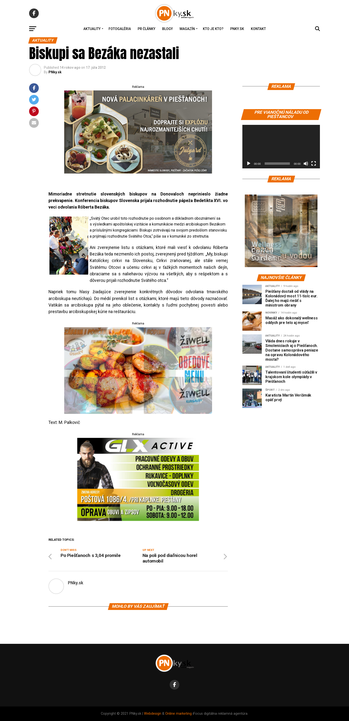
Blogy (167, 29)
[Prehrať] (248, 163)
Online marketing (178, 714)
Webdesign (152, 714)
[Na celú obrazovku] (313, 163)
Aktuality (92, 29)
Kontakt (258, 29)
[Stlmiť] (305, 163)
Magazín (187, 29)
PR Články (146, 29)
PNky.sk (237, 29)
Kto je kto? (213, 29)
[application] (281, 146)
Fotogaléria (120, 29)
